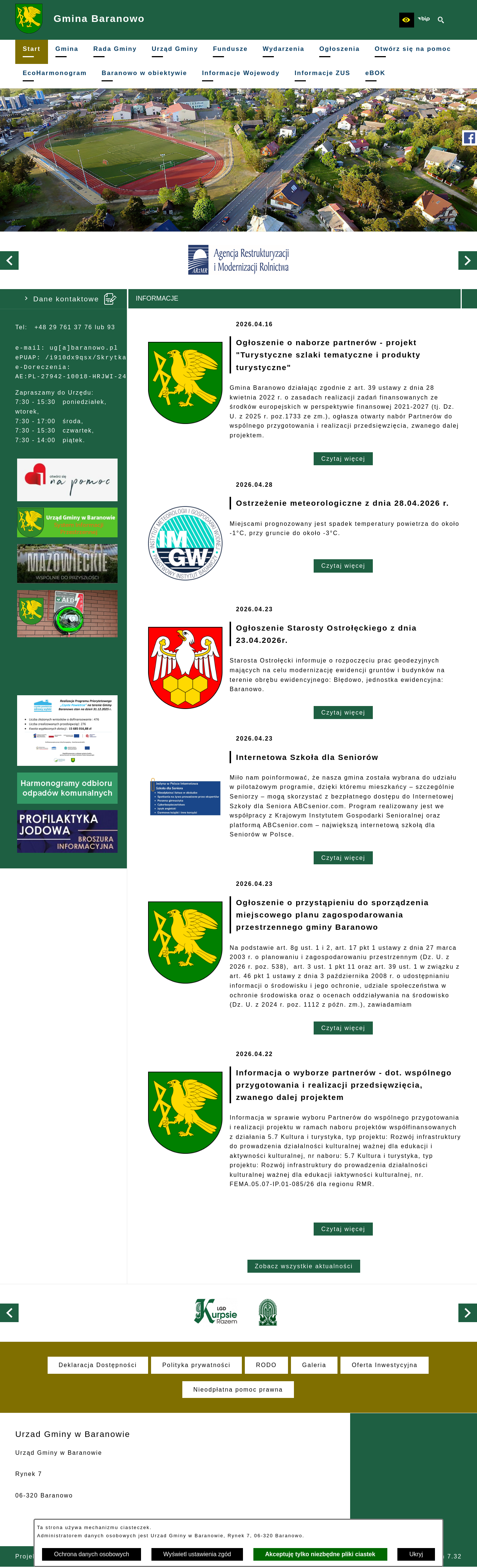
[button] (406, 20)
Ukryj (416, 1554)
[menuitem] (31, 52)
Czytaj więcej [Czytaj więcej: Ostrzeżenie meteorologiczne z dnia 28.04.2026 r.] (343, 566)
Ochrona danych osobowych (91, 1554)
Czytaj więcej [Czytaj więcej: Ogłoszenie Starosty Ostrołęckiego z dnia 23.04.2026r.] (343, 712)
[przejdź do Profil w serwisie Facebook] (469, 137)
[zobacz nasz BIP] (424, 20)
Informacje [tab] (157, 298)
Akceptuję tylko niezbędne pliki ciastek (320, 1554)
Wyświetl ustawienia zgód (197, 1554)
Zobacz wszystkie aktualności (304, 1266)
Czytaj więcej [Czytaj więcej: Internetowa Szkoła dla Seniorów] (343, 858)
